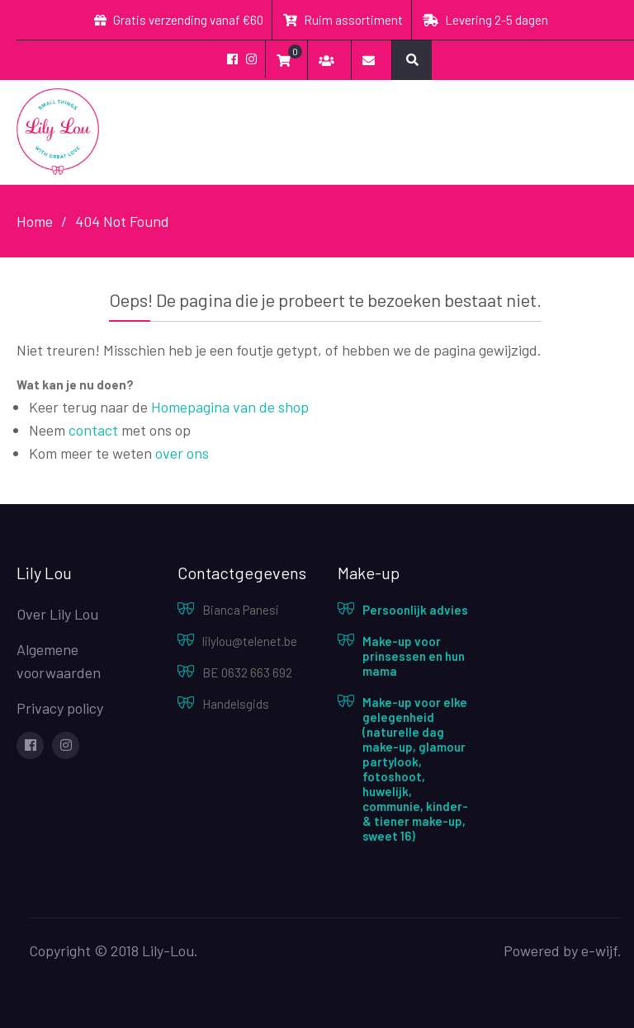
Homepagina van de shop (230, 407)
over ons (182, 453)
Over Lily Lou (57, 614)
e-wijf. (601, 950)
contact (93, 430)
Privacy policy (60, 708)
